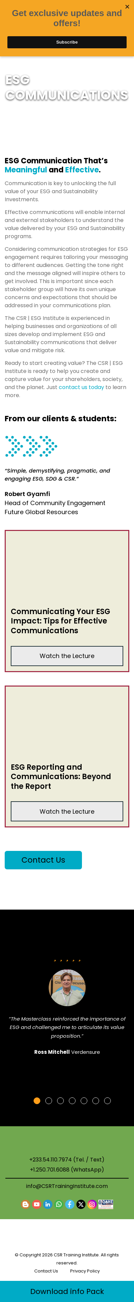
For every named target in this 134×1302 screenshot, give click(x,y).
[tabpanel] (67, 1007)
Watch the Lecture (67, 656)
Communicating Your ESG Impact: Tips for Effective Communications (60, 621)
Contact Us (43, 860)
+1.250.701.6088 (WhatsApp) (67, 1170)
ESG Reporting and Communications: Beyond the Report (61, 777)
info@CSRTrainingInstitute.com (67, 1186)
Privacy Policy (85, 1271)
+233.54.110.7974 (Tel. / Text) (66, 1159)
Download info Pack (67, 1291)
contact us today (81, 387)
